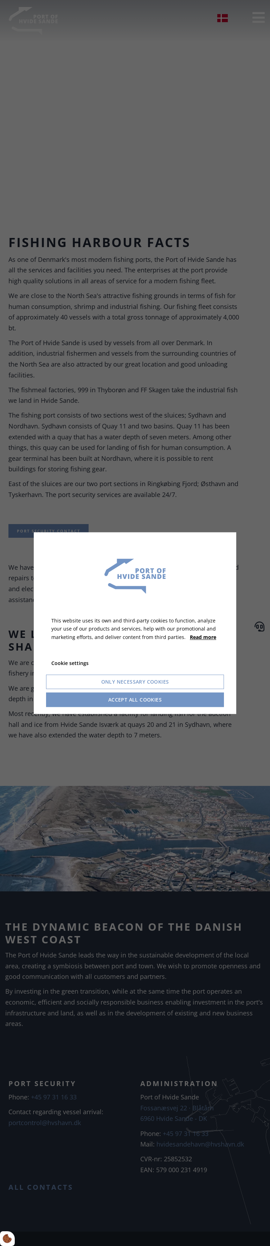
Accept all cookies (135, 699)
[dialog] (135, 623)
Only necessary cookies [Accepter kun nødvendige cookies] (135, 681)
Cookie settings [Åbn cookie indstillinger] (70, 663)
